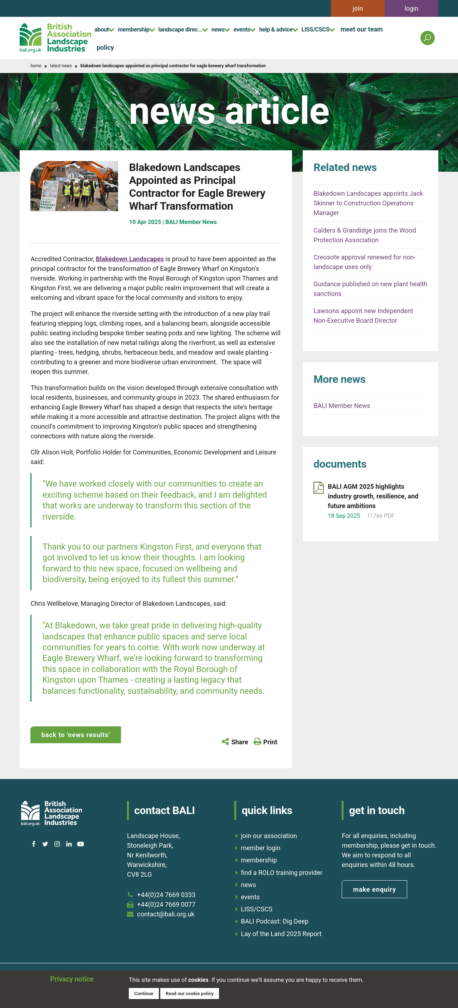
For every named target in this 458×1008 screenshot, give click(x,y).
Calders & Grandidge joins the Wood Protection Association (364, 235)
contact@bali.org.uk (165, 911)
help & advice (321, 28)
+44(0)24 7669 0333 (166, 892)
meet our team (118, 47)
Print (270, 742)
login (411, 8)
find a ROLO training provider (281, 869)
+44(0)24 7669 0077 (166, 901)
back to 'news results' (76, 735)
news (248, 28)
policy (158, 47)
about (105, 28)
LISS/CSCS (371, 28)
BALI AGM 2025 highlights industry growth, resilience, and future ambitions (373, 496)
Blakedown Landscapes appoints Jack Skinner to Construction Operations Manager (368, 203)
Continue (144, 992)
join (358, 8)
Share (239, 742)
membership (145, 28)
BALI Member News (341, 405)
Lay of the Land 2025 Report (281, 930)
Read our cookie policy (194, 992)
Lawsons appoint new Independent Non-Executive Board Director (363, 315)
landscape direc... (202, 28)
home (35, 65)
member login (260, 844)
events (279, 28)
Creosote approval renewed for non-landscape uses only (364, 262)
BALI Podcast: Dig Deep (274, 918)
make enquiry (374, 886)
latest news (61, 65)
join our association (269, 832)
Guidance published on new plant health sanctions (370, 288)
